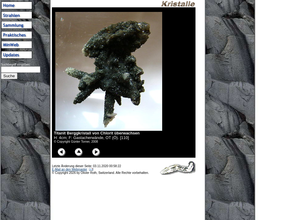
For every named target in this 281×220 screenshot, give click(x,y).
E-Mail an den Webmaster (69, 169)
